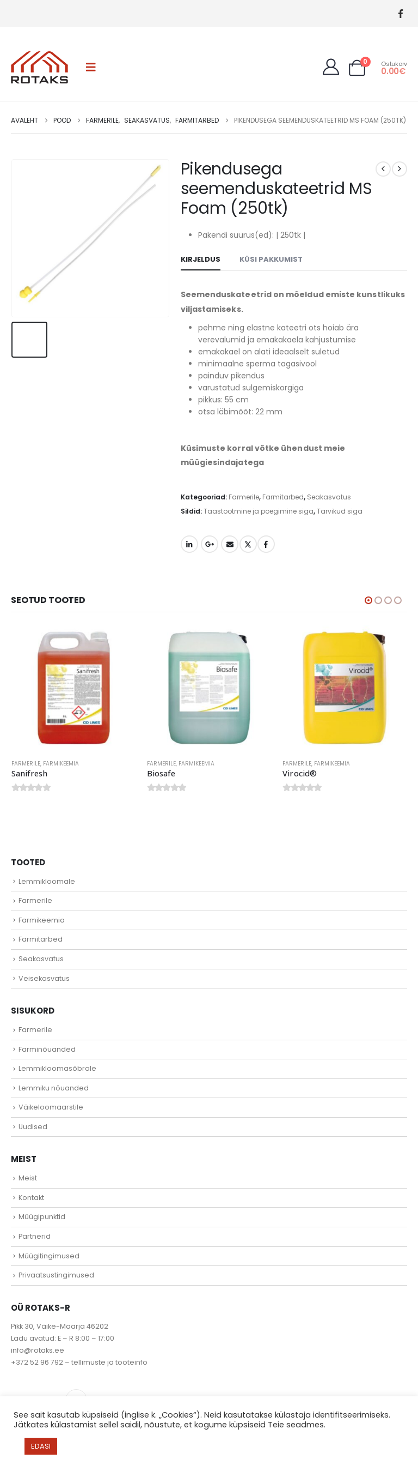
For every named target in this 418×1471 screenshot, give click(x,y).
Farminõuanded (47, 1050)
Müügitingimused (49, 1257)
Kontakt (31, 1198)
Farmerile (244, 497)
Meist (28, 1179)
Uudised (33, 1127)
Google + (209, 544)
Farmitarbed (283, 497)
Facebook (266, 544)
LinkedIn (189, 544)
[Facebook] (400, 14)
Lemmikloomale (47, 882)
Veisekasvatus (44, 979)
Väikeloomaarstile (51, 1108)
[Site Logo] (39, 67)
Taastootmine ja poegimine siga (259, 511)
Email (229, 544)
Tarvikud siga (339, 511)
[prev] (383, 169)
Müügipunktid (42, 1218)
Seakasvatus (329, 497)
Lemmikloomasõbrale (57, 1070)
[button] (91, 67)
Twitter (248, 544)
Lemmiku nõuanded (54, 1089)
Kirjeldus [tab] (200, 259)
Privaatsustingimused (56, 1276)
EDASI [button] (41, 1446)
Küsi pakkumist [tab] (271, 259)
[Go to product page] (73, 687)
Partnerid (35, 1238)
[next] (399, 169)
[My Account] (331, 67)
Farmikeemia (61, 763)
